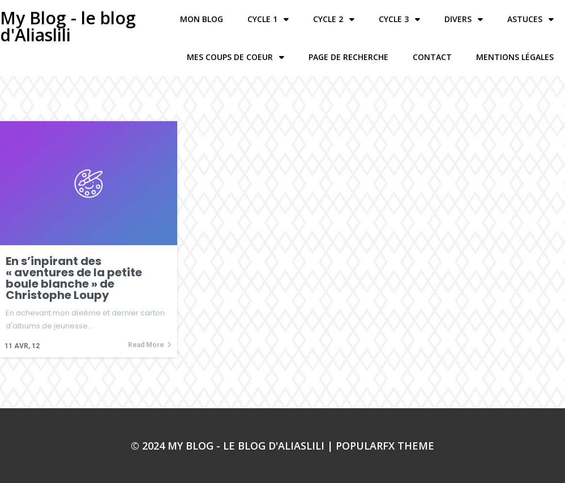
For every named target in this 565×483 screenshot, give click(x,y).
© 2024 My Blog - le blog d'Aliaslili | (233, 445)
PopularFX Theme (385, 445)
